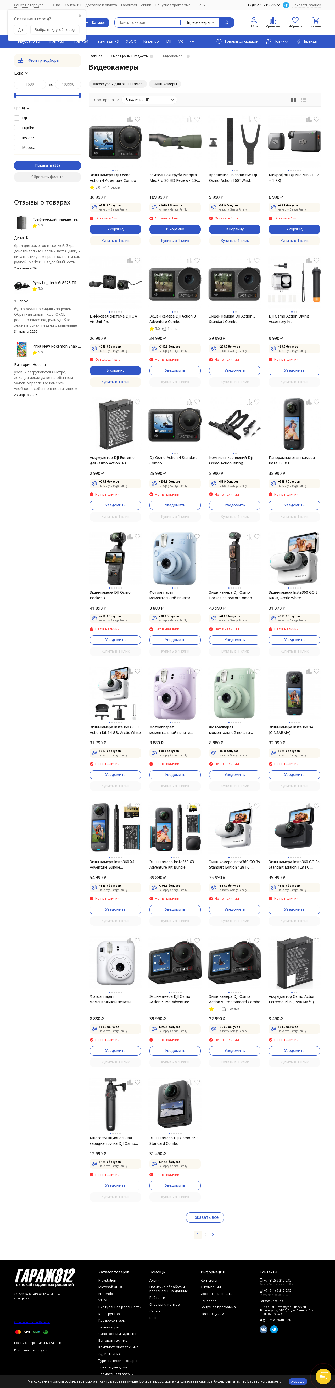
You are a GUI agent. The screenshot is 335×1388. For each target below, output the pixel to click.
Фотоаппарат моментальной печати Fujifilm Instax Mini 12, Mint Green (233, 729)
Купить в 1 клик (115, 240)
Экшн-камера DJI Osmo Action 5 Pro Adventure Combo (169, 999)
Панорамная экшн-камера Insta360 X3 (292, 460)
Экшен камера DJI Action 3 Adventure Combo (172, 319)
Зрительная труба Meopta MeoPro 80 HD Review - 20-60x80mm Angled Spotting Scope (173, 177)
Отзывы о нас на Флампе (32, 1322)
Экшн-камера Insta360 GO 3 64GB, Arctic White (293, 595)
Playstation (107, 1280)
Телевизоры (108, 1327)
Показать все (205, 1217)
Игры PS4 (79, 41)
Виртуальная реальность (119, 1307)
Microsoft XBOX (110, 1286)
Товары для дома (112, 1367)
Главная (95, 56)
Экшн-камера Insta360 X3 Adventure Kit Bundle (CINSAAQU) (171, 864)
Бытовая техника (113, 1340)
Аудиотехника (110, 1353)
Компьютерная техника (118, 1347)
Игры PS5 (55, 41)
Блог (153, 1317)
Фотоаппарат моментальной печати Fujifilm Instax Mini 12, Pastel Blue (174, 595)
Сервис (155, 1311)
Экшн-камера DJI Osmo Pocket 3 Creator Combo (230, 595)
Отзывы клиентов (164, 1304)
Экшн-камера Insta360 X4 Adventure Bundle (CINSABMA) (112, 864)
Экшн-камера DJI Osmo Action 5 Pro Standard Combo (234, 999)
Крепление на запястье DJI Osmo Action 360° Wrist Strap (233, 177)
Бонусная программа (173, 5)
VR (180, 41)
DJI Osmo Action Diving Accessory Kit (289, 319)
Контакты (73, 5)
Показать (43, 165)
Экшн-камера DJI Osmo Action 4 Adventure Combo (113, 177)
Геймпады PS (107, 41)
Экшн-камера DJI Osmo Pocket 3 (110, 595)
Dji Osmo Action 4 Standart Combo (173, 460)
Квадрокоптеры (112, 1320)
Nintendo (151, 41)
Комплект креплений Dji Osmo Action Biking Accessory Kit (231, 460)
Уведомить (175, 370)
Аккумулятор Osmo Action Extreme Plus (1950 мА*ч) (292, 999)
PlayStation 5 (29, 41)
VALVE (103, 1300)
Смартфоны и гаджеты (130, 56)
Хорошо (298, 1381)
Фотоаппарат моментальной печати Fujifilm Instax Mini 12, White (114, 999)
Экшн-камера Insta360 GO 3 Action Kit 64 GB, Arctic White (115, 729)
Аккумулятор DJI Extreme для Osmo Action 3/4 (112, 460)
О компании (211, 1286)
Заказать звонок (306, 5)
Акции (146, 5)
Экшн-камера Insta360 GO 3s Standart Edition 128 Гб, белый (234, 864)
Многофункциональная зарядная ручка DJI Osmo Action (112, 1140)
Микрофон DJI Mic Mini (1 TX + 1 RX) (294, 177)
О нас (55, 5)
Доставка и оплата (101, 5)
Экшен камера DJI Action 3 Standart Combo (232, 319)
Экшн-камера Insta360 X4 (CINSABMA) (291, 729)
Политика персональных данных (38, 1343)
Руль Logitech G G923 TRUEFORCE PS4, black (71, 282)
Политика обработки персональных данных (168, 1288)
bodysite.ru (44, 1350)
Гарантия (129, 5)
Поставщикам (212, 1313)
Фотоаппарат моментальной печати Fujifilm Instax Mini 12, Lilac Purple (173, 729)
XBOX (131, 41)
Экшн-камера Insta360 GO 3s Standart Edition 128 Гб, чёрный (294, 864)
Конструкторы (110, 1313)
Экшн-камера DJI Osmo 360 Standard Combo (173, 1140)
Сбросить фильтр (47, 176)
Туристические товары (117, 1360)
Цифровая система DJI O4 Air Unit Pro (113, 319)
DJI (168, 41)
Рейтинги (157, 1297)
